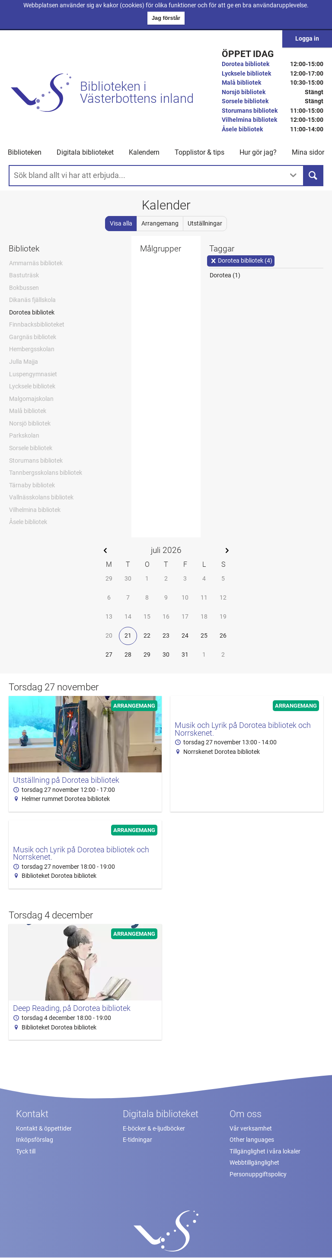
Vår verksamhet (251, 1128)
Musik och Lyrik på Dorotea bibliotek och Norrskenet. (243, 729)
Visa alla (121, 223)
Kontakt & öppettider (44, 1128)
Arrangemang (160, 223)
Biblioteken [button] (25, 152)
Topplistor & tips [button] (199, 152)
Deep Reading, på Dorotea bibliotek (72, 1008)
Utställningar (205, 223)
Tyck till (25, 1151)
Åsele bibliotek (242, 129)
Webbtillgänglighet (254, 1162)
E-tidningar (137, 1140)
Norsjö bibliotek (243, 92)
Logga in (307, 38)
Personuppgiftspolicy (258, 1174)
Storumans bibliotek (250, 110)
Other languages (252, 1140)
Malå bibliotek (241, 82)
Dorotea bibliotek (245, 64)
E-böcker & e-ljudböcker (154, 1128)
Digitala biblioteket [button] (85, 152)
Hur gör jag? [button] (258, 152)
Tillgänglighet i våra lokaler (265, 1151)
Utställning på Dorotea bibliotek (66, 780)
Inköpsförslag (34, 1140)
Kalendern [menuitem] (144, 152)
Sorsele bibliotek (245, 101)
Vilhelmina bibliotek (249, 120)
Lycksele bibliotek (246, 73)
